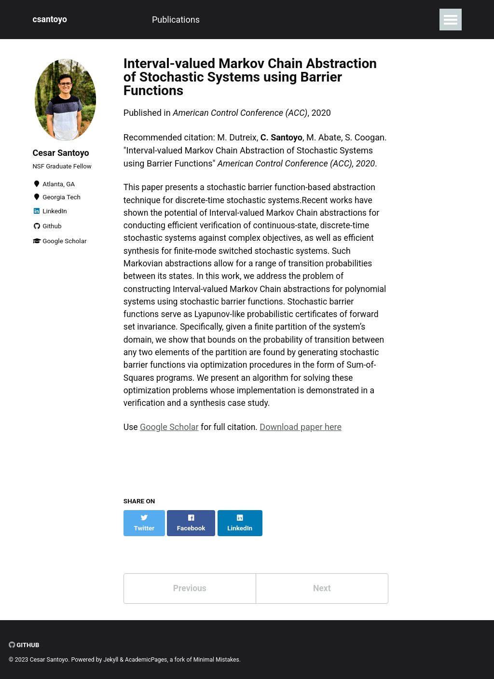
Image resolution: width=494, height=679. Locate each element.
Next (322, 585)
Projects (244, 19)
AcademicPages (146, 657)
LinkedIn (50, 214)
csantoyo (50, 19)
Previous (190, 585)
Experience (189, 19)
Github (47, 229)
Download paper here (303, 434)
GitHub (24, 642)
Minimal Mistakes (218, 657)
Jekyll (111, 657)
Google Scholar (60, 244)
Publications (127, 19)
